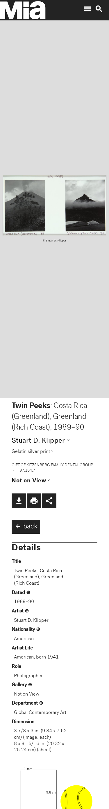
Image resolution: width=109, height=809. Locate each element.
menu (87, 9)
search (98, 9)
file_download (19, 500)
